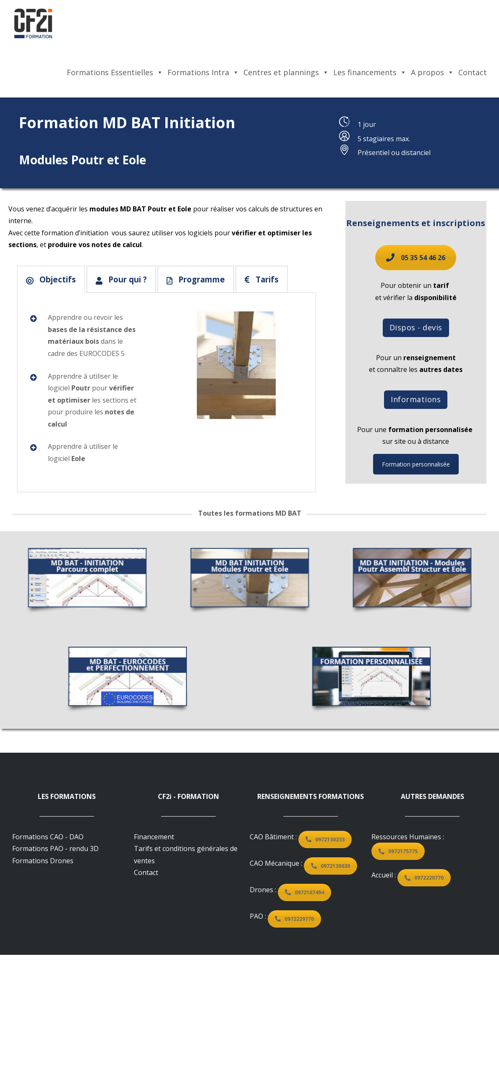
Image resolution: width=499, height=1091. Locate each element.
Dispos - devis (404, 327)
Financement (154, 836)
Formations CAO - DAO (48, 836)
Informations (405, 399)
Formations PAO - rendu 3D (55, 848)
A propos (432, 72)
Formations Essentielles (115, 72)
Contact (472, 72)
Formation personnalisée (405, 464)
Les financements (370, 72)
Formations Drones (42, 860)
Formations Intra (203, 72)
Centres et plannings (286, 72)
